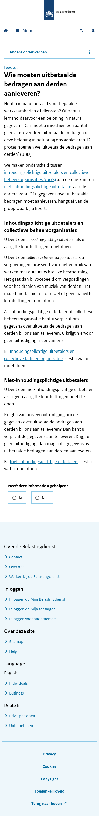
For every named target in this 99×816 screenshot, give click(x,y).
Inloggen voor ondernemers (32, 618)
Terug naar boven (46, 803)
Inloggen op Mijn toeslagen (32, 609)
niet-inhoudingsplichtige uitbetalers (38, 187)
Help (13, 651)
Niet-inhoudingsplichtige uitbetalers (44, 461)
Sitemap (16, 641)
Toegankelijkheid (49, 791)
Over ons (16, 566)
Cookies (49, 766)
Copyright (49, 778)
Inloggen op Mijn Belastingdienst (37, 599)
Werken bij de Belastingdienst (34, 576)
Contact (15, 556)
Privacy (49, 754)
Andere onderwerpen (28, 52)
